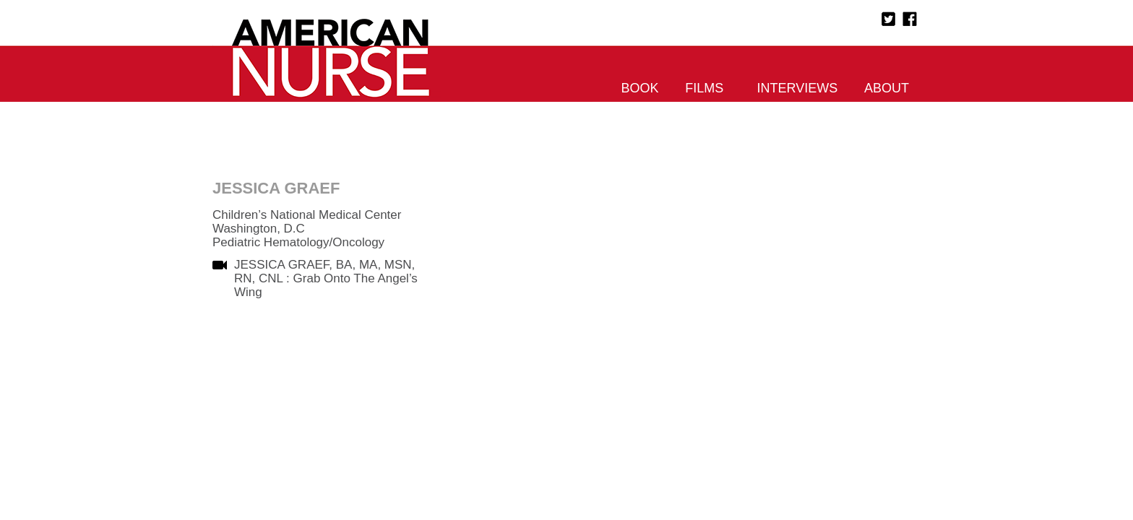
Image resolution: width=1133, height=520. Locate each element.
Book (640, 88)
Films (704, 88)
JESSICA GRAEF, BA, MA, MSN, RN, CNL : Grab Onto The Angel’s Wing (326, 278)
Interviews (797, 88)
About (886, 88)
